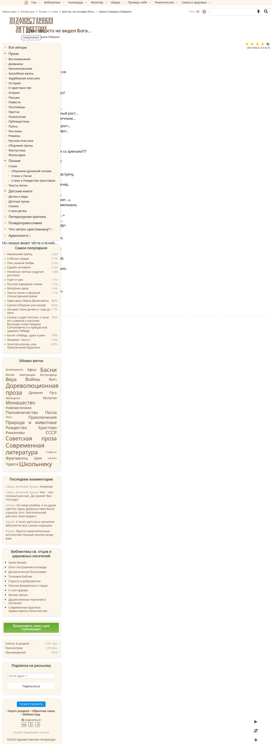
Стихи (118, 23)
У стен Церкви (38, 585)
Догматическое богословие (48, 566)
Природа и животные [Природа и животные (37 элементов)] (51, 417)
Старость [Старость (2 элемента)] (71, 446)
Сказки (34, 201)
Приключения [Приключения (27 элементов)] (63, 412)
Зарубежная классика (44, 77)
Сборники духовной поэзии (51, 167)
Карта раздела (39, 705)
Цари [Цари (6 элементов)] (58, 452)
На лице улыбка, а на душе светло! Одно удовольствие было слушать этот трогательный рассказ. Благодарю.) (51, 505)
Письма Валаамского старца (48, 580)
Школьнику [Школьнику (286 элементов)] (56, 458)
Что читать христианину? (49, 223)
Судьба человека (39, 262)
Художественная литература (52, 25)
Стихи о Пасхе (41, 171)
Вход (174, 11)
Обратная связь (64, 705)
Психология (37, 114)
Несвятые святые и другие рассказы (46, 268)
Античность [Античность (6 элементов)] (35, 364)
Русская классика (40, 137)
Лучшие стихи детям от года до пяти (49, 305)
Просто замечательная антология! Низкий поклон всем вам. (50, 529)
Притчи (34, 110)
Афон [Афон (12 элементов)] (52, 363)
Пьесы (33, 123)
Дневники (36, 63)
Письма (34, 96)
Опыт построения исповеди (48, 562)
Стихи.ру (115, 303)
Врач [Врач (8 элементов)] (73, 374)
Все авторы (38, 47)
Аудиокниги (38, 230)
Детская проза (39, 196)
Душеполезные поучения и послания (47, 595)
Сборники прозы (40, 142)
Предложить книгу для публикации (51, 621)
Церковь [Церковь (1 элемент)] (72, 452)
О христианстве (39, 86)
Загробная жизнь (41, 73)
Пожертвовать (100, 381)
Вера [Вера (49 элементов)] (31, 374)
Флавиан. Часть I (39, 334)
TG (177, 388)
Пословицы (37, 105)
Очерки (34, 91)
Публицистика (39, 119)
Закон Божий (38, 557)
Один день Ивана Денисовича (48, 295)
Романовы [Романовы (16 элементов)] (35, 427)
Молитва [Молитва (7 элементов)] (70, 392)
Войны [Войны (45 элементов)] (53, 374)
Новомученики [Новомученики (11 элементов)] (39, 402)
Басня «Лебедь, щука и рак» (47, 329)
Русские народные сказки (45, 278)
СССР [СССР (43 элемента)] (71, 427)
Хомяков (66, 481)
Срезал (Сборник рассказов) (47, 299)
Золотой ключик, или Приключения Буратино (44, 340)
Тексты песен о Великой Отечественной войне (44, 289)
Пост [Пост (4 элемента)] (29, 412)
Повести (34, 100)
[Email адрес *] (51, 670)
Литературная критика (47, 211)
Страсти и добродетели (45, 575)
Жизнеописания (40, 68)
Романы (34, 133)
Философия (37, 151)
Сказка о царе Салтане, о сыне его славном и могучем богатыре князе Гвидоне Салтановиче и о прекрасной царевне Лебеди (48, 318)
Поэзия (35, 157)
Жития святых (38, 589)
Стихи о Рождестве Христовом (52, 176)
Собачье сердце (38, 253)
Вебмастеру (52, 709)
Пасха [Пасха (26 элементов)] (71, 406)
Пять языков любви (41, 257)
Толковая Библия (40, 571)
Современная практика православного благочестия (48, 603)
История (35, 82)
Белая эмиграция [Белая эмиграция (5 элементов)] (41, 369)
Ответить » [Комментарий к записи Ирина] (98, 427)
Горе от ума (36, 274)
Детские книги (41, 186)
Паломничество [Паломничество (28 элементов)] (42, 406)
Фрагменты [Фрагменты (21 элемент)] (37, 452)
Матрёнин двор (38, 283)
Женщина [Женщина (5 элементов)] (33, 392)
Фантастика (37, 146)
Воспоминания (39, 59)
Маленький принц (40, 248)
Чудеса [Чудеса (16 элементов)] (32, 458)
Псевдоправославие (45, 217)
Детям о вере (38, 191)
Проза (34, 53)
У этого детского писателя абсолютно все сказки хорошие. (50, 518)
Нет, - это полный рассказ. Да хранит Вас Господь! (50, 490)
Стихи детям (37, 205)
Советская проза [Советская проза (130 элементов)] (51, 432)
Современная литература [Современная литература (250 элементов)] (45, 443)
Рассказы (35, 128)
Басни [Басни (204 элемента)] (69, 364)
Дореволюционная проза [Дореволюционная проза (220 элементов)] (52, 383)
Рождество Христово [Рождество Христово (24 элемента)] (51, 422)
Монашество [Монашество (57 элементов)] (41, 397)
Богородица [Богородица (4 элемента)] (69, 369)
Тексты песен (38, 180)
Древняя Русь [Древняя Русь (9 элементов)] (63, 387)
